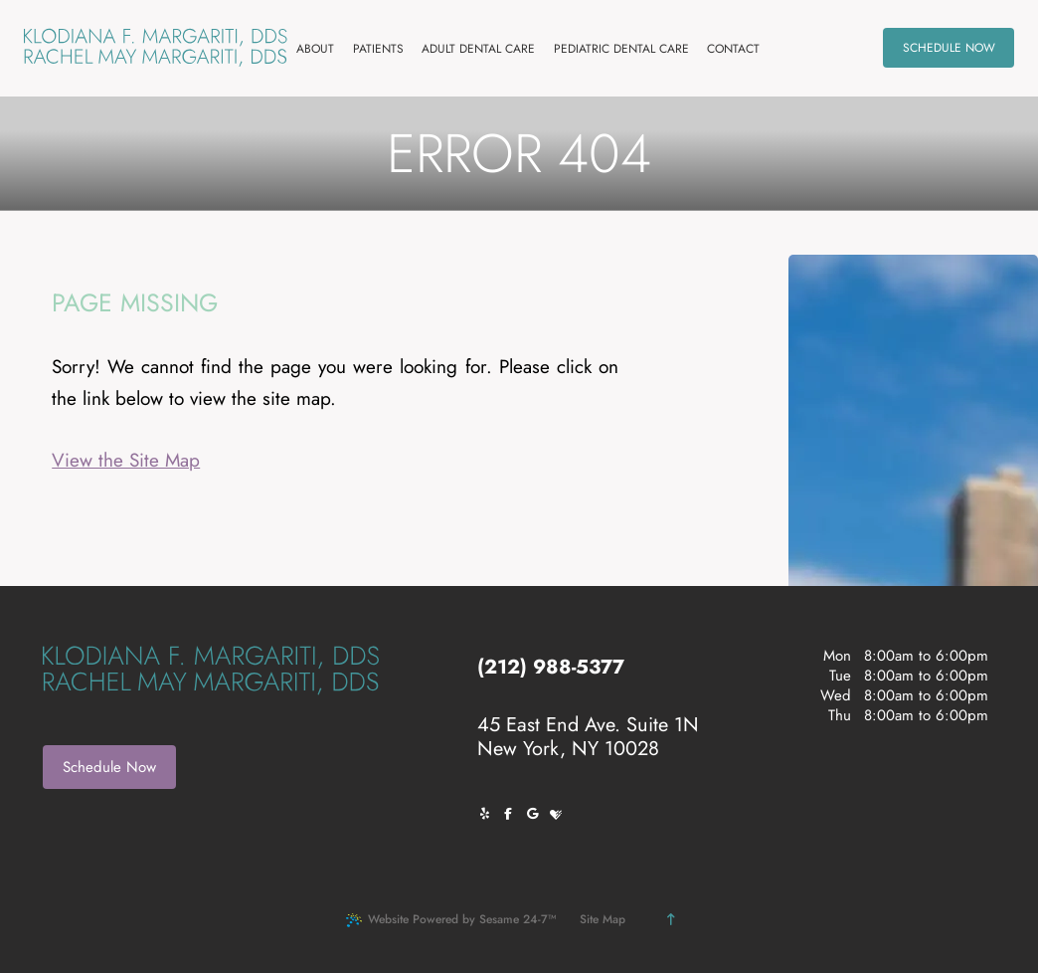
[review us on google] (537, 814)
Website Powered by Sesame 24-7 (451, 919)
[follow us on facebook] (513, 814)
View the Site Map (126, 460)
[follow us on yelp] (489, 814)
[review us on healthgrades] (561, 814)
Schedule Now (109, 767)
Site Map (602, 919)
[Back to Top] (670, 919)
